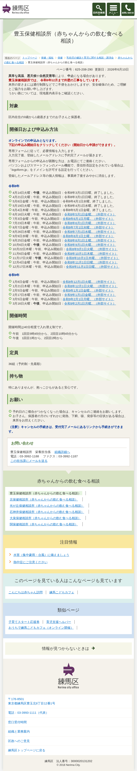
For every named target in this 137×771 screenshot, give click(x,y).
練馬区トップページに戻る (26, 750)
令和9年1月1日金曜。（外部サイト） (88, 290)
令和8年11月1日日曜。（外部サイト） (91, 262)
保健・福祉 (47, 57)
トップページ (29, 57)
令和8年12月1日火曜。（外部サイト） (89, 281)
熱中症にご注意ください (30, 562)
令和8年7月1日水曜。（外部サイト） (88, 227)
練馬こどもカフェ (61, 592)
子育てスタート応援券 (23, 622)
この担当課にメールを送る (29, 461)
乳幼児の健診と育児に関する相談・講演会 (90, 57)
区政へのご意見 (19, 741)
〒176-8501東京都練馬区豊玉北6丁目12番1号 (31, 701)
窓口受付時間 (17, 722)
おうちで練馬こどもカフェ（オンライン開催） (41, 627)
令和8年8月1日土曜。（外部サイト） (88, 236)
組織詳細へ (62, 452)
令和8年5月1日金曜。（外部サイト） (90, 214)
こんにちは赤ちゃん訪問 (25, 592)
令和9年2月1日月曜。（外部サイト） (88, 299)
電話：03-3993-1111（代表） (28, 712)
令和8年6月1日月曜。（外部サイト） (88, 218)
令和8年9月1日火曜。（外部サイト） (90, 244)
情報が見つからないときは (65, 648)
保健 (60, 57)
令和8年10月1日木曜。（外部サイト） (91, 253)
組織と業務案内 (19, 731)
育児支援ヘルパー (58, 622)
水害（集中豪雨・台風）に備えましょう (41, 555)
